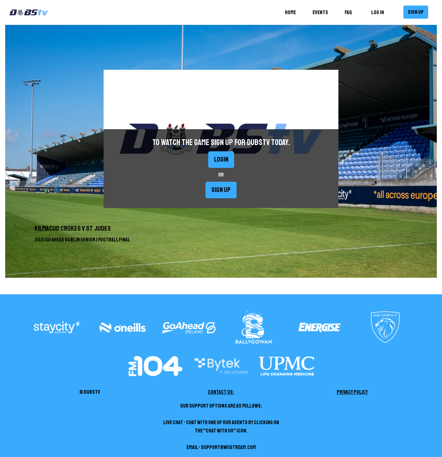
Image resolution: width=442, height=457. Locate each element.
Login (221, 159)
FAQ (348, 12)
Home (292, 12)
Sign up (416, 12)
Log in (377, 12)
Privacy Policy (352, 392)
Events (320, 12)
